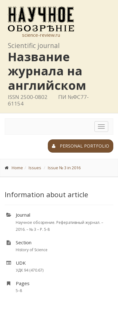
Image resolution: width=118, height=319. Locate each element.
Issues (35, 167)
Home (17, 167)
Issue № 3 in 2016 (64, 167)
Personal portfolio (80, 146)
